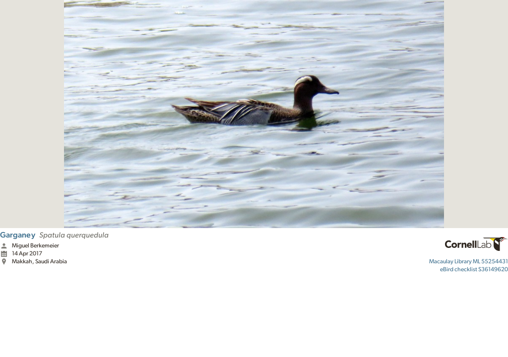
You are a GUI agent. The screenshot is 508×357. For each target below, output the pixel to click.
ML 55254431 (468, 261)
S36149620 (474, 269)
